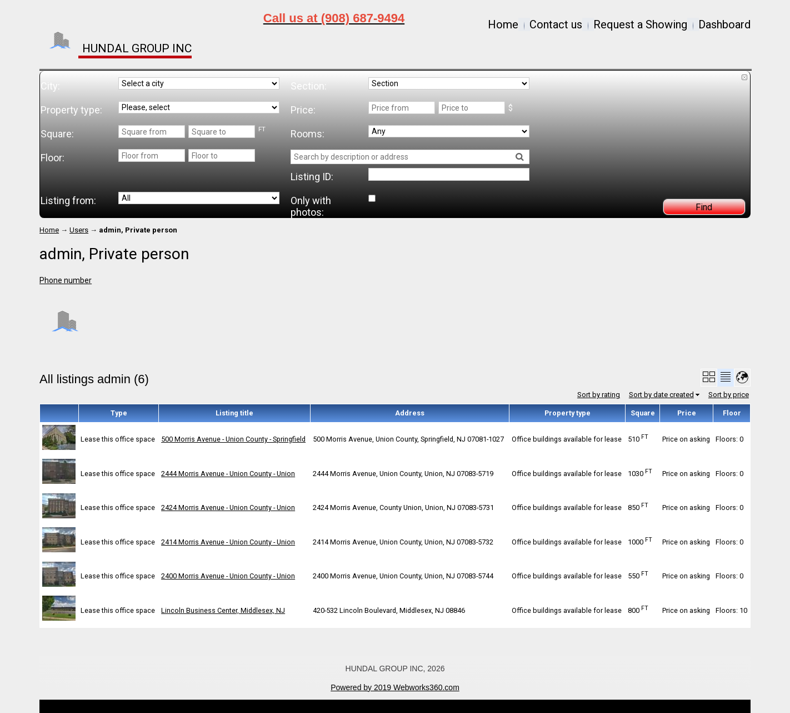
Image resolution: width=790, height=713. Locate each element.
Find (704, 207)
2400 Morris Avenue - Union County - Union (228, 576)
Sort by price (728, 394)
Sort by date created (661, 394)
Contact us (555, 24)
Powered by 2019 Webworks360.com (395, 687)
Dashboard (724, 24)
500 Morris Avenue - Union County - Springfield (233, 439)
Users (78, 230)
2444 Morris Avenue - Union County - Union (228, 473)
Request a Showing (640, 24)
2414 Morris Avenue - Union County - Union (228, 542)
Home (503, 24)
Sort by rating (598, 394)
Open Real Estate (413, 706)
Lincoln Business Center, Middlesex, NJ (223, 610)
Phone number (65, 280)
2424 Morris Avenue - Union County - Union (228, 507)
